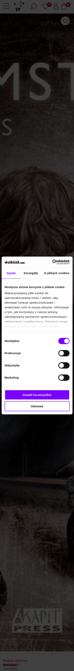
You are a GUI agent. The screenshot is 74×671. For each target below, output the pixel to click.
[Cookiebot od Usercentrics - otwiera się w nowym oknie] (52, 262)
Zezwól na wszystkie (37, 394)
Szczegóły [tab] (30, 273)
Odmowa (37, 406)
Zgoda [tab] (11, 273)
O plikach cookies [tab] (56, 273)
